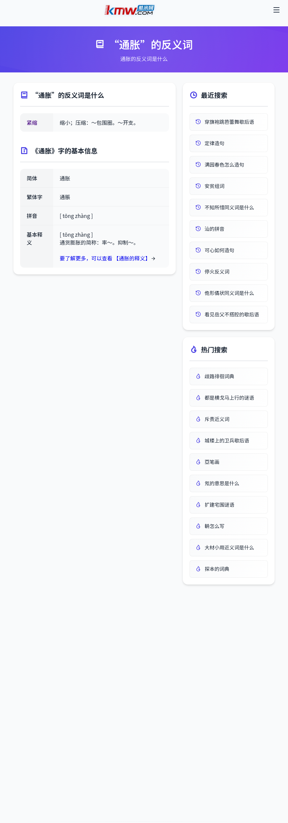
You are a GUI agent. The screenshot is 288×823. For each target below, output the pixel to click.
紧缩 (32, 122)
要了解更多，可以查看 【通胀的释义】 (105, 258)
